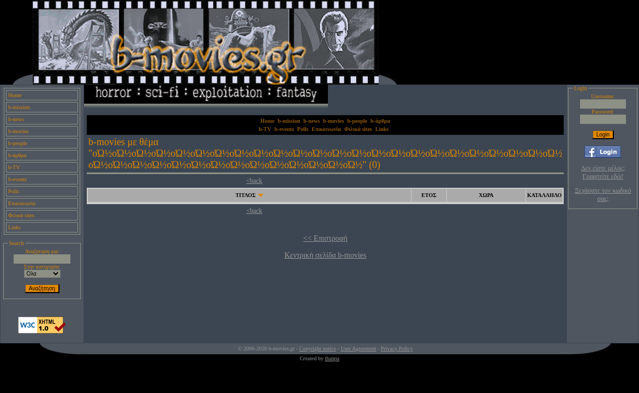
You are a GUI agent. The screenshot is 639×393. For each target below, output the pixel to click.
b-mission (18, 107)
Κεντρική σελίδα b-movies (325, 255)
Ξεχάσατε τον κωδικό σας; (603, 195)
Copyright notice (317, 349)
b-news (16, 119)
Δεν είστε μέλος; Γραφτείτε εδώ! (603, 172)
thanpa (332, 358)
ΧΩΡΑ (486, 195)
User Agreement (358, 349)
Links (14, 227)
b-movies (18, 131)
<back (254, 180)
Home (14, 95)
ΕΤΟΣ (428, 195)
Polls (13, 191)
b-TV (14, 167)
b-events (17, 179)
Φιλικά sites (21, 215)
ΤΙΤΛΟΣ (245, 195)
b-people (17, 143)
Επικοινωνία (21, 203)
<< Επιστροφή (325, 238)
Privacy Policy (397, 349)
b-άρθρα (17, 155)
